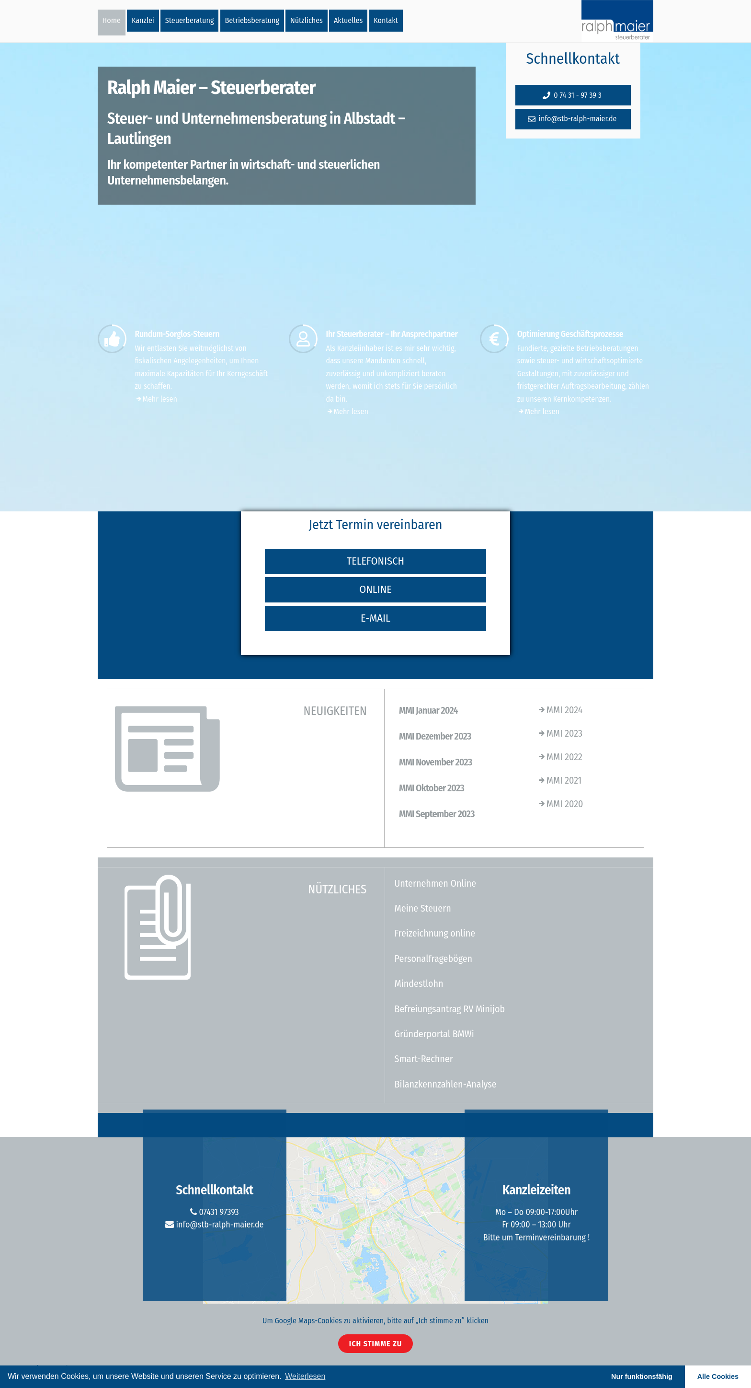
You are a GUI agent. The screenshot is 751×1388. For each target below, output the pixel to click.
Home (111, 20)
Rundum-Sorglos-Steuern (177, 334)
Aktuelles (348, 20)
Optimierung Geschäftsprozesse (570, 334)
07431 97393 (214, 1212)
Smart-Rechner (424, 1058)
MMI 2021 (559, 780)
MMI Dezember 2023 (435, 736)
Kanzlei (143, 20)
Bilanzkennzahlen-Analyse (446, 1084)
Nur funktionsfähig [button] (641, 1376)
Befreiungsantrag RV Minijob (450, 1009)
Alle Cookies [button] (718, 1376)
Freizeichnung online (435, 933)
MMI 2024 (560, 710)
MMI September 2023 (437, 814)
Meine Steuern (423, 908)
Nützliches (306, 20)
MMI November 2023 (435, 762)
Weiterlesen (305, 1376)
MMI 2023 (559, 733)
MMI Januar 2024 (428, 710)
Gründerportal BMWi (434, 1034)
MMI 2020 (560, 804)
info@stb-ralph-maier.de (214, 1224)
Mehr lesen (156, 399)
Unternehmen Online (436, 883)
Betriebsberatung (252, 20)
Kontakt (386, 20)
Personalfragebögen (434, 958)
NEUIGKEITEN (335, 711)
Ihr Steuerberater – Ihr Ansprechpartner (392, 334)
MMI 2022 (559, 757)
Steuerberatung (189, 20)
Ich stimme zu (375, 1343)
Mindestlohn (419, 983)
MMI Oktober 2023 (431, 788)
